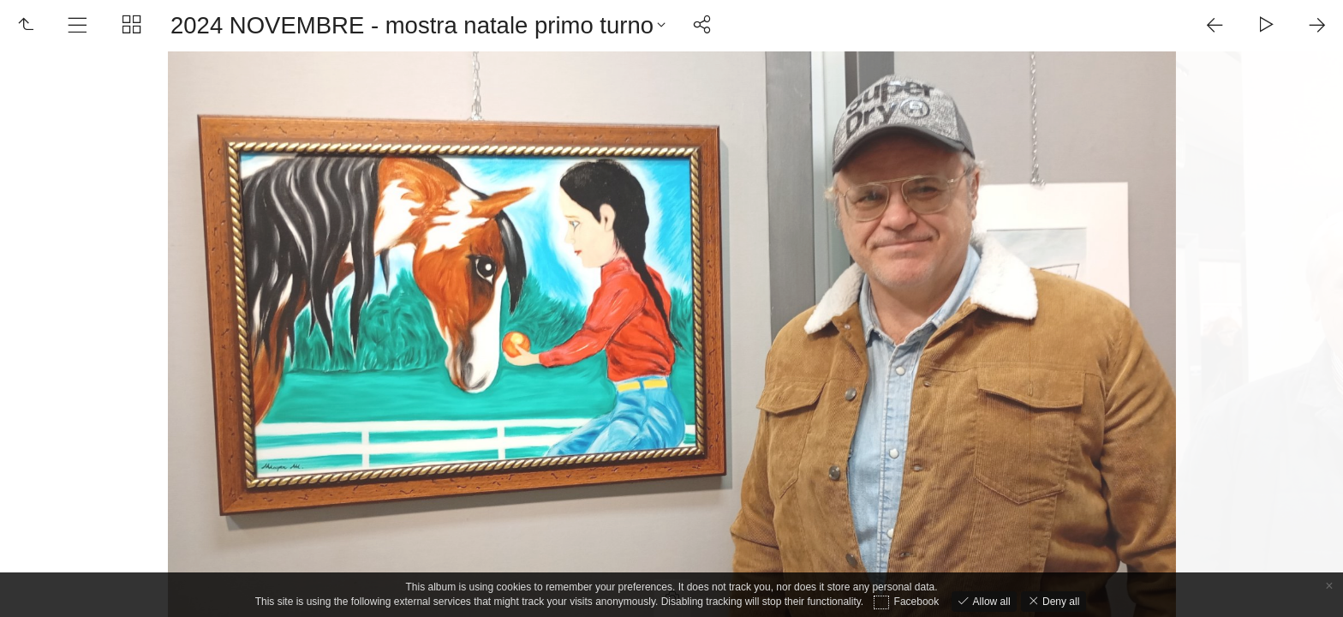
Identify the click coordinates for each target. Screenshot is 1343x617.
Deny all (1060, 602)
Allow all (990, 602)
